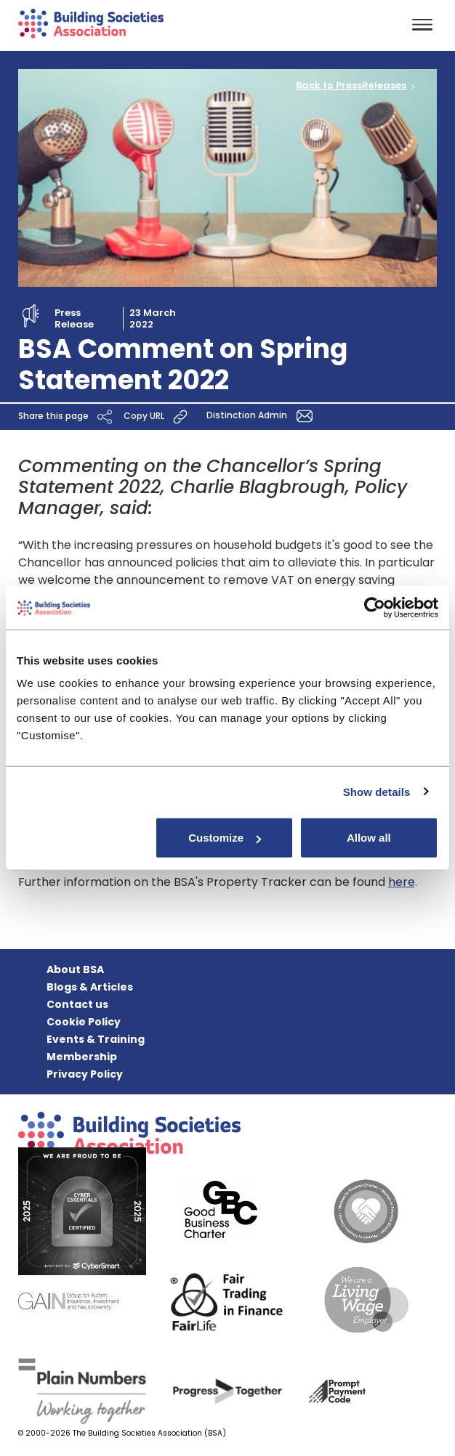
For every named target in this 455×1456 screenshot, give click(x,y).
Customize (224, 837)
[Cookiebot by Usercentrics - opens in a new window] (374, 607)
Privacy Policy (85, 1074)
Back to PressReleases (351, 85)
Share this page (67, 417)
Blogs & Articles (90, 987)
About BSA (75, 969)
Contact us (77, 1004)
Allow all (369, 837)
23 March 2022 (152, 318)
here (401, 882)
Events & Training (96, 1039)
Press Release (74, 318)
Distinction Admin (262, 416)
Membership (82, 1056)
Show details (377, 791)
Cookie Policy (84, 1021)
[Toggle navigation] (422, 25)
